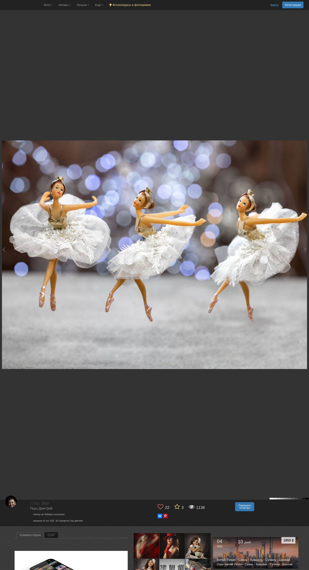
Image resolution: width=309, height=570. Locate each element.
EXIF (51, 535)
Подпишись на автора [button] (244, 506)
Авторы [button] (65, 5)
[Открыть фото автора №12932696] (172, 545)
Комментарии (30, 535)
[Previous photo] (3, 249)
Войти (274, 5)
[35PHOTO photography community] (21, 5)
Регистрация (293, 5)
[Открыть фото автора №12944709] (146, 545)
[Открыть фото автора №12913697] (198, 545)
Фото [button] (48, 5)
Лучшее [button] (83, 5)
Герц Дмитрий (41, 508)
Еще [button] (99, 5)
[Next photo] (305, 249)
